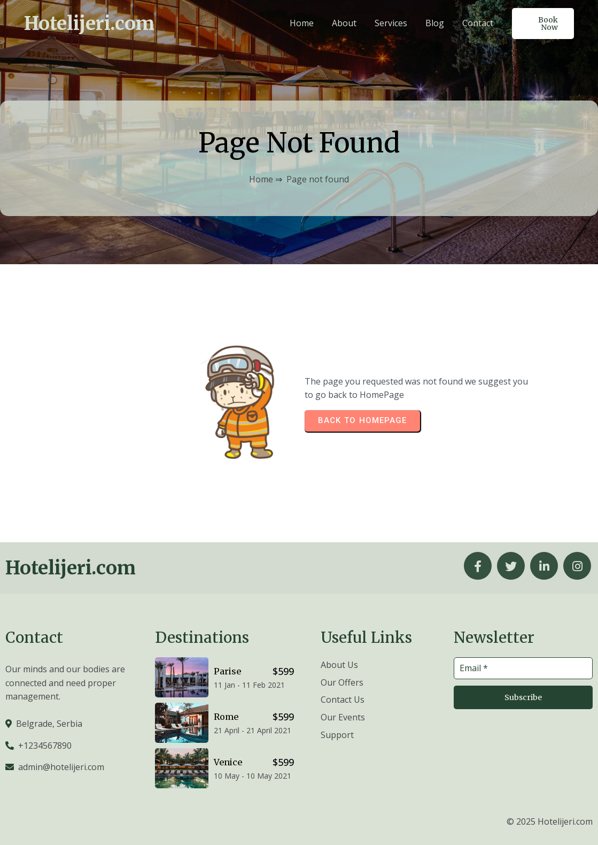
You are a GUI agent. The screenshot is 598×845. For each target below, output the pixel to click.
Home (261, 179)
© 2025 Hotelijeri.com (550, 821)
